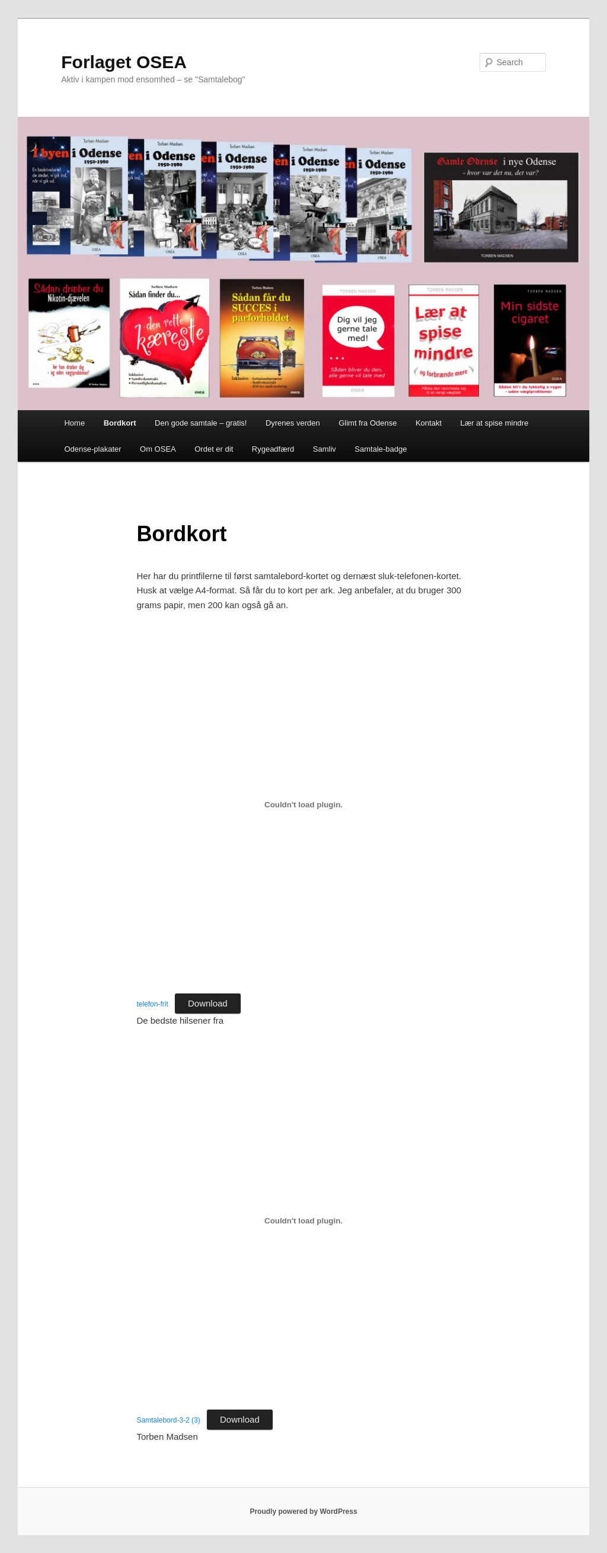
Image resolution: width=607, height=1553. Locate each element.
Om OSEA (158, 449)
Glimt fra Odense (367, 422)
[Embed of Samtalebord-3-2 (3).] (303, 1220)
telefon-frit (152, 1004)
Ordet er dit (213, 449)
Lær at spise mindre (495, 422)
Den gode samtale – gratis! (201, 422)
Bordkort (120, 422)
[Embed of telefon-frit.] (303, 804)
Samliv (324, 449)
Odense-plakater (92, 449)
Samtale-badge (380, 449)
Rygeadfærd (273, 449)
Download (208, 1003)
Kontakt (429, 422)
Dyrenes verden (293, 422)
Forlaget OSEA (124, 62)
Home (74, 422)
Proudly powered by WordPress (303, 1511)
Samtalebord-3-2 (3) (168, 1420)
